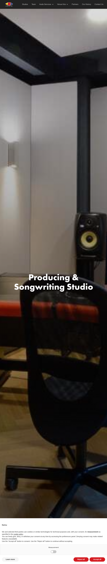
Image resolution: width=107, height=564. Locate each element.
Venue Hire (61, 4)
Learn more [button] (10, 559)
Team (34, 4)
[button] (45, 4)
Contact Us (99, 4)
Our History (86, 4)
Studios (25, 4)
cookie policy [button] (18, 534)
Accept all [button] (97, 559)
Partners (75, 4)
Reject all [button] (81, 559)
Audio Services (45, 4)
